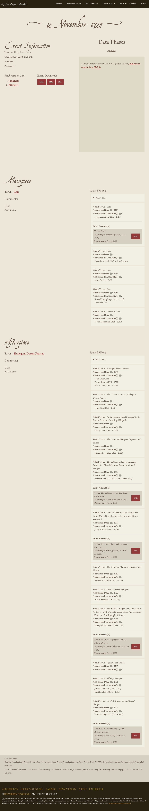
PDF (88, 51)
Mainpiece (14, 81)
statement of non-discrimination (120, 803)
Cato (16, 192)
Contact (132, 4)
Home (59, 4)
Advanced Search (73, 4)
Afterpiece (13, 85)
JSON (41, 82)
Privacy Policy (67, 789)
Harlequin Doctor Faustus (29, 353)
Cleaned (118, 51)
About (121, 4)
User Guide (107, 4)
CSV (60, 82)
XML (51, 82)
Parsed (134, 51)
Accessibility (10, 789)
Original (103, 51)
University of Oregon (17, 794)
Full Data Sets (92, 4)
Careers (51, 789)
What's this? (100, 198)
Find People (96, 789)
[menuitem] (59, 3)
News (143, 4)
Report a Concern (32, 789)
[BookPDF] (112, 104)
